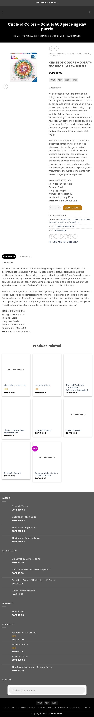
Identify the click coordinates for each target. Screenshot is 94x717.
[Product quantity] (54, 207)
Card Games (74, 35)
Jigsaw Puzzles (55, 222)
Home (16, 35)
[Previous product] (56, 48)
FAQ (47, 709)
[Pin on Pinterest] (70, 236)
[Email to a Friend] (65, 236)
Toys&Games (30, 35)
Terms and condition (47, 707)
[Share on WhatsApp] (51, 236)
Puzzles (65, 222)
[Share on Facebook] (56, 236)
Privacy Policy (28, 707)
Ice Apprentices (42, 385)
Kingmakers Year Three (15, 385)
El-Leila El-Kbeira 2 (12, 473)
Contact (15, 707)
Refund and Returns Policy (70, 707)
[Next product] (51, 48)
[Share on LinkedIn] (75, 236)
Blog (87, 707)
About (6, 707)
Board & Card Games (52, 35)
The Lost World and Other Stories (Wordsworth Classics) (77, 387)
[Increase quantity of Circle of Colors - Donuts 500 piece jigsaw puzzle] (59, 207)
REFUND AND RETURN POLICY (63, 241)
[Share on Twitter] (61, 236)
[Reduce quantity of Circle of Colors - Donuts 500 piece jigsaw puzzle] (50, 207)
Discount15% (59, 226)
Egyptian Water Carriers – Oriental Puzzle (46, 474)
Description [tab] (9, 256)
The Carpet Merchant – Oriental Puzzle (15, 431)
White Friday (70, 226)
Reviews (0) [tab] (25, 256)
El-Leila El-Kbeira (73, 430)
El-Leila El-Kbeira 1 (43, 430)
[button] (3, 12)
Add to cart (72, 207)
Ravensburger (61, 230)
